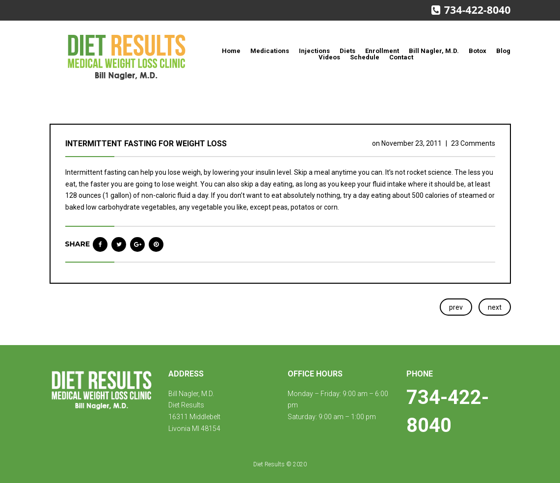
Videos (329, 57)
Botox (477, 51)
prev (456, 307)
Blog (503, 51)
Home (231, 51)
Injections (314, 51)
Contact (401, 57)
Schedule (364, 57)
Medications (269, 51)
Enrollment (382, 51)
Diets (347, 51)
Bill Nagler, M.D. (434, 51)
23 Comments (473, 143)
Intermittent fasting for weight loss (146, 143)
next (495, 307)
